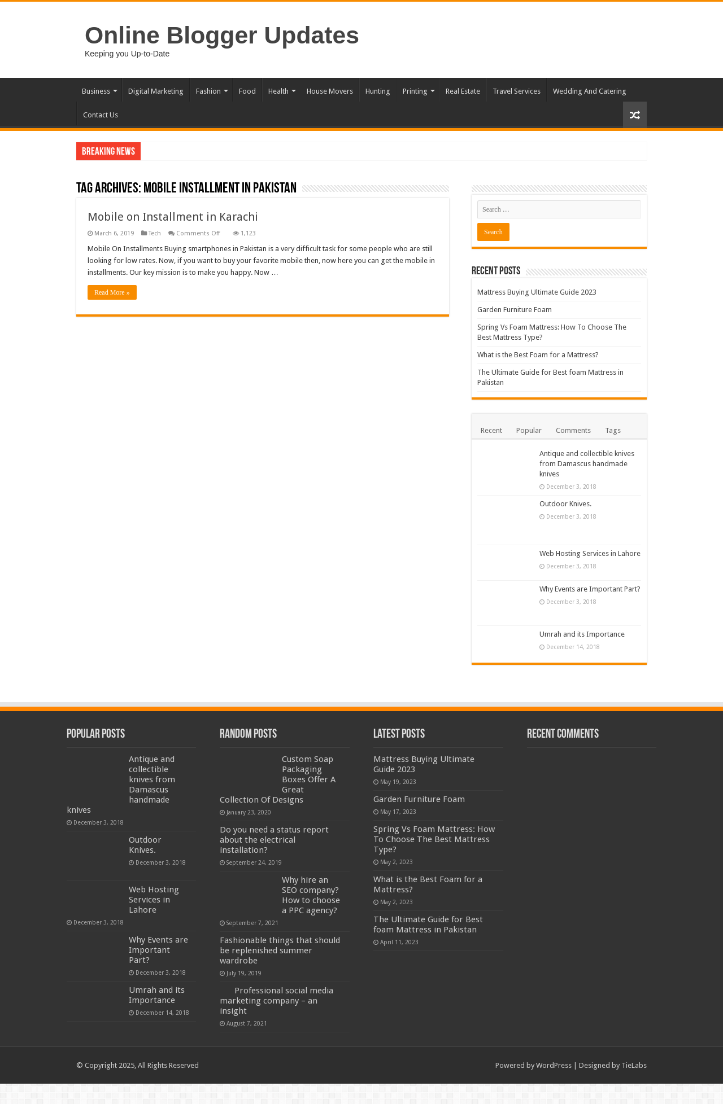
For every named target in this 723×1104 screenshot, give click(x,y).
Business (96, 91)
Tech (155, 233)
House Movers (330, 91)
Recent (491, 430)
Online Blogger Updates (222, 35)
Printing (415, 91)
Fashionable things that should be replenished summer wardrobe (280, 950)
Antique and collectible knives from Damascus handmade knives (586, 463)
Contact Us (100, 115)
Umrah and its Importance (582, 634)
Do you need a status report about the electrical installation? (274, 840)
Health (278, 91)
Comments (573, 430)
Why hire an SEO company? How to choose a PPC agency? (311, 895)
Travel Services (517, 91)
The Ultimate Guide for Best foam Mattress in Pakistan (428, 924)
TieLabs (634, 1065)
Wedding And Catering (589, 91)
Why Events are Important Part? (590, 589)
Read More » (112, 292)
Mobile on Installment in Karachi (173, 217)
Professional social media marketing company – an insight (276, 1000)
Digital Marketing (156, 91)
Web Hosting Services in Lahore (590, 553)
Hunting (377, 91)
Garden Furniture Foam (514, 309)
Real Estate (463, 91)
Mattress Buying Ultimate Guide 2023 (536, 292)
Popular (529, 430)
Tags (613, 430)
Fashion (208, 91)
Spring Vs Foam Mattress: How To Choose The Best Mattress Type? (434, 839)
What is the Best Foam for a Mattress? (538, 355)
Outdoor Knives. (565, 504)
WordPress (554, 1065)
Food (247, 91)
